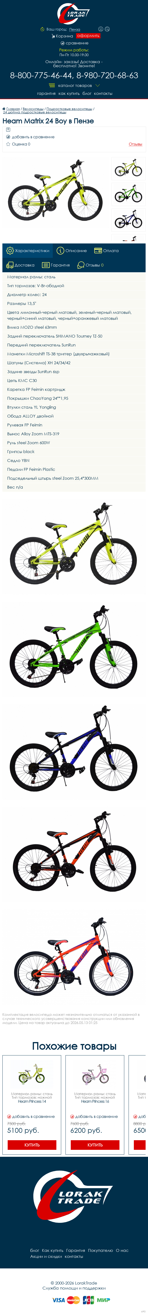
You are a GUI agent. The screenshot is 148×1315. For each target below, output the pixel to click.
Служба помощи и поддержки (74, 1288)
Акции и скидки (46, 1256)
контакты (103, 93)
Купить (32, 1144)
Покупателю (100, 1250)
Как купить (69, 93)
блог (87, 93)
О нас (122, 1250)
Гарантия (46, 93)
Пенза (74, 29)
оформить (88, 35)
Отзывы (135, 144)
